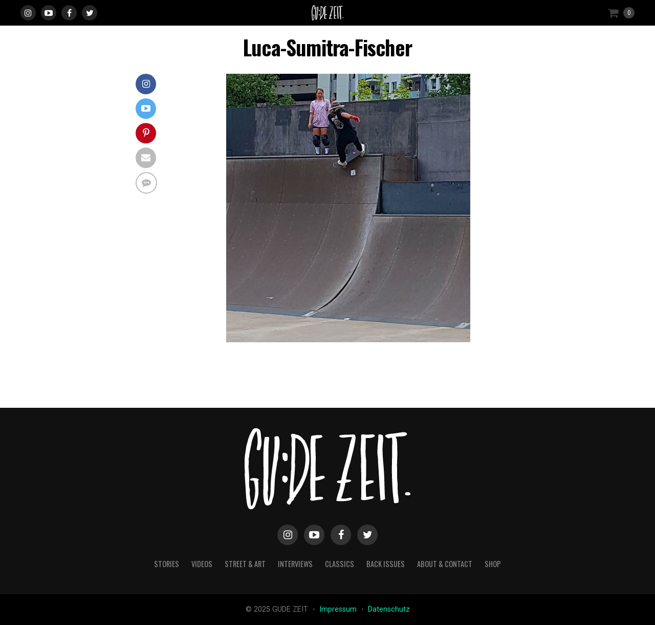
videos (201, 563)
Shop (493, 563)
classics (339, 563)
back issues (385, 563)
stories (166, 563)
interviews (295, 563)
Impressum (339, 609)
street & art (245, 563)
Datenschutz (389, 609)
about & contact (444, 563)
